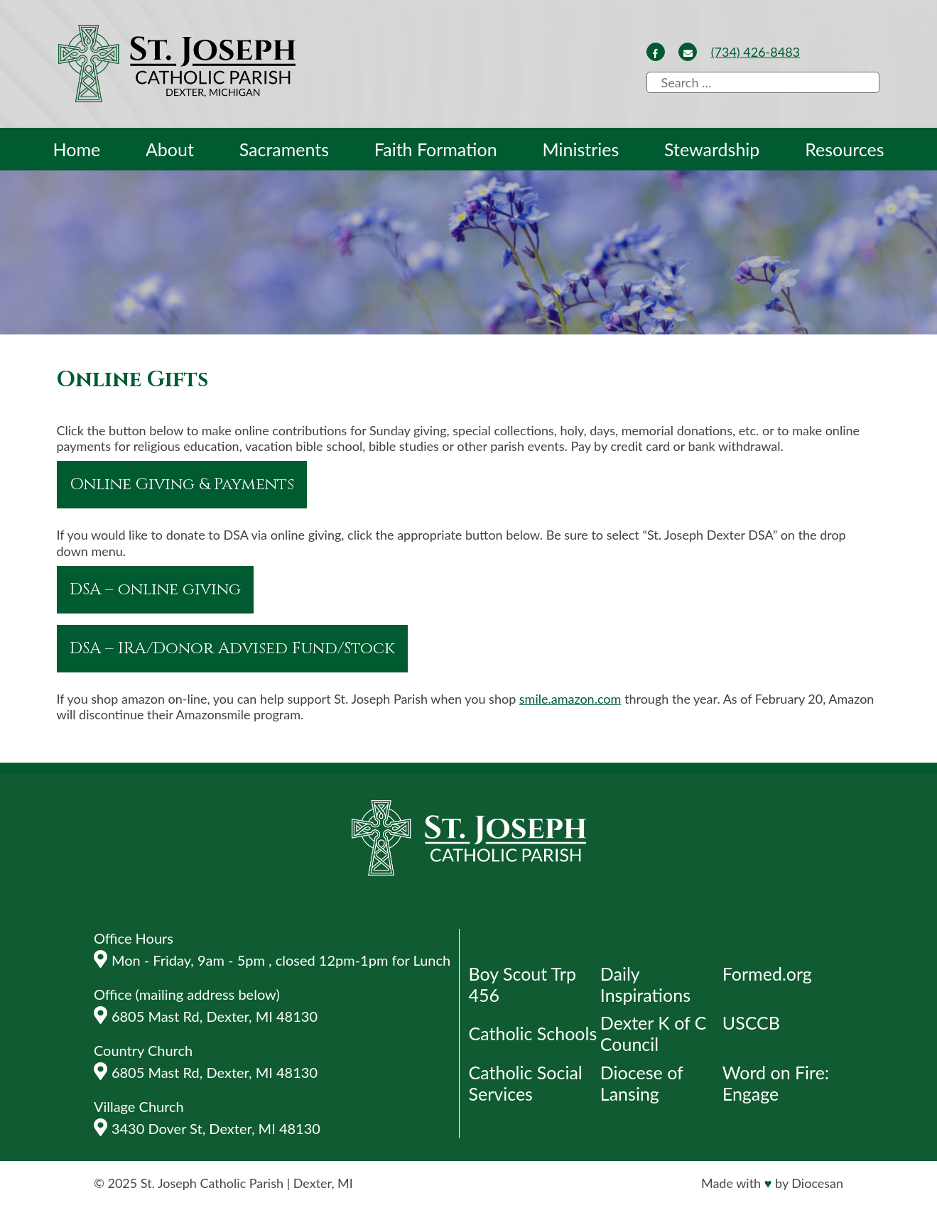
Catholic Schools (533, 1033)
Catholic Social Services (526, 1083)
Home (77, 149)
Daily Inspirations (645, 984)
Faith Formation (435, 149)
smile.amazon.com (570, 699)
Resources (844, 149)
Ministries (580, 149)
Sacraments (284, 149)
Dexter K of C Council (653, 1033)
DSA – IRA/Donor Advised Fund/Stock (232, 649)
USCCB (751, 1022)
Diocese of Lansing (641, 1083)
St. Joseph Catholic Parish (212, 1183)
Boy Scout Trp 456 (522, 984)
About (170, 149)
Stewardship (711, 149)
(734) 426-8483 (755, 52)
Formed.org (767, 973)
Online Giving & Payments (182, 485)
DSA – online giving (155, 590)
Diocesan (817, 1183)
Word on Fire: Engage (775, 1083)
